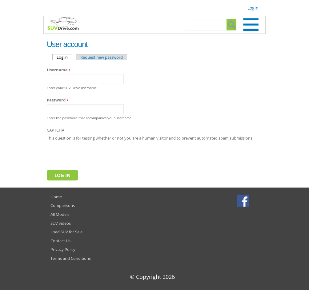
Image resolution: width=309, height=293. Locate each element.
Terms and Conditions (70, 258)
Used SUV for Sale (66, 232)
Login (253, 8)
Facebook (243, 200)
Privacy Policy (62, 249)
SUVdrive (66, 24)
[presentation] (93, 154)
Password (57, 100)
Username (58, 70)
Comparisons (62, 205)
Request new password (101, 57)
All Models (59, 214)
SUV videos (60, 223)
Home (56, 197)
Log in (64, 57)
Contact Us (60, 241)
